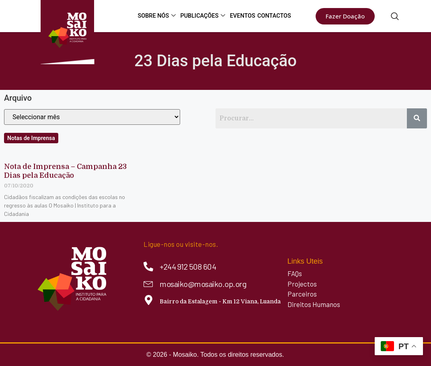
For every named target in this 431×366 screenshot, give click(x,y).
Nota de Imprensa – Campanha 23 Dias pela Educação (65, 171)
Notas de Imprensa (31, 138)
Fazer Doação (345, 16)
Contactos (274, 16)
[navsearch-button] (395, 17)
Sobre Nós (160, 16)
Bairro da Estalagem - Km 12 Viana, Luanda (220, 301)
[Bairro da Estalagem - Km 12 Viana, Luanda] (149, 300)
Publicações (205, 16)
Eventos (244, 16)
